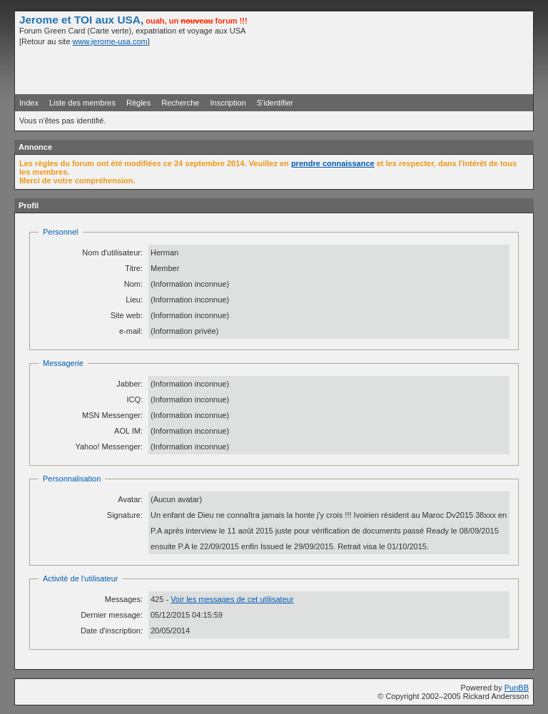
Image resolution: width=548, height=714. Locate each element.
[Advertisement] (362, 69)
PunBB (516, 687)
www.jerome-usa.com (110, 41)
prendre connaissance (333, 163)
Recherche (180, 102)
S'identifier (275, 102)
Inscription (228, 102)
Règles (138, 102)
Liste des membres (82, 102)
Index (29, 102)
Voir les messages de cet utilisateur (232, 599)
